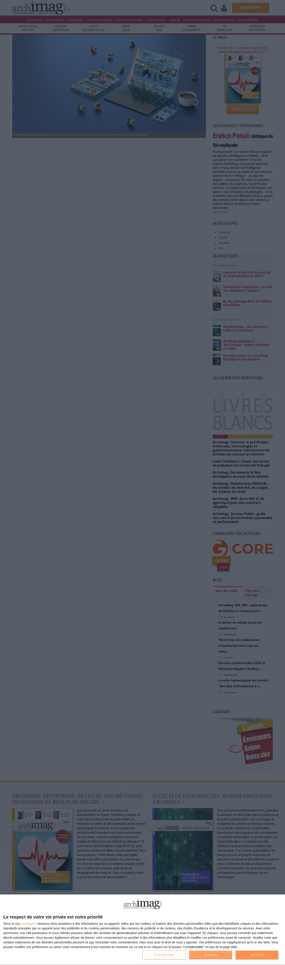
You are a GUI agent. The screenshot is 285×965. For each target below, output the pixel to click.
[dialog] (142, 930)
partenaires (29, 923)
